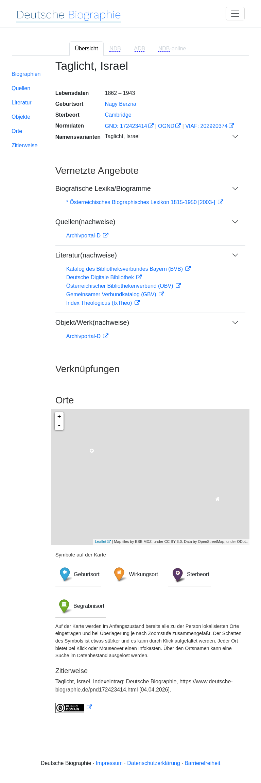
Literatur (22, 102)
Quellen (21, 88)
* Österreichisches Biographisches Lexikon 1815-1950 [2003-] (141, 202)
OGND (166, 126)
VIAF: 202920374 (206, 126)
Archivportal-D (84, 235)
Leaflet (100, 541)
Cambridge (118, 115)
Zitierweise (24, 145)
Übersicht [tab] (86, 48)
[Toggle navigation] (235, 13)
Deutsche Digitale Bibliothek (101, 277)
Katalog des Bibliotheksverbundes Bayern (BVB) (125, 269)
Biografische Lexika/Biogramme (103, 188)
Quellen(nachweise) (85, 222)
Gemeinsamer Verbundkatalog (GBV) (112, 294)
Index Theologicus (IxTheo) (100, 303)
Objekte (21, 117)
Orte (17, 131)
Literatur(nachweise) (86, 255)
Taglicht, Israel (122, 136)
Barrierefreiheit (202, 763)
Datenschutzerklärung (153, 763)
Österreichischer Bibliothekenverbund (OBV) (120, 286)
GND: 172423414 (126, 126)
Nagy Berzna (120, 104)
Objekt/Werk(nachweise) (92, 322)
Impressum (109, 763)
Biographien (26, 74)
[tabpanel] (130, 390)
